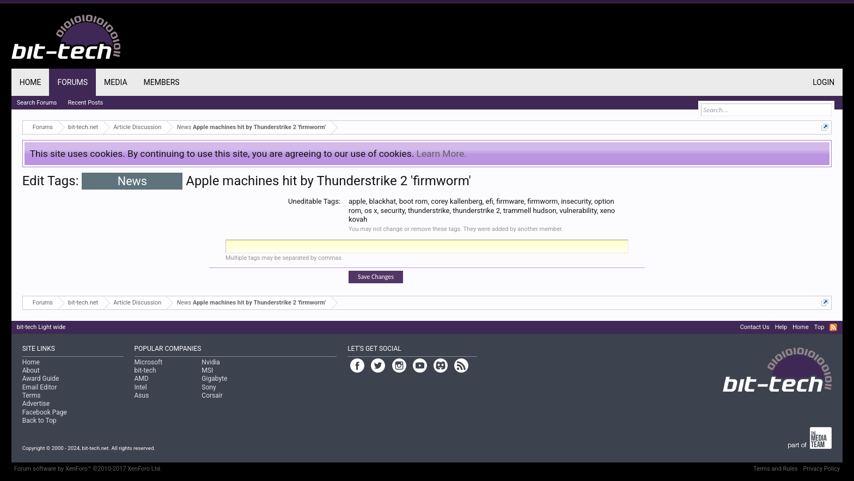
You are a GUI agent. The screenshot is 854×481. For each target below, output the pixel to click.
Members (162, 82)
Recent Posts (85, 102)
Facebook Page (44, 412)
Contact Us (755, 327)
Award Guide (40, 378)
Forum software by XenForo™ (88, 468)
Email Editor (39, 387)
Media (115, 82)
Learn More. (442, 153)
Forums (72, 82)
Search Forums (37, 102)
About (31, 370)
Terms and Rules (775, 468)
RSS (833, 327)
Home (30, 82)
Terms (31, 395)
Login (823, 82)
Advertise (36, 403)
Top (819, 327)
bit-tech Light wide (41, 327)
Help (781, 327)
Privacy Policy (821, 468)
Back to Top (39, 420)
